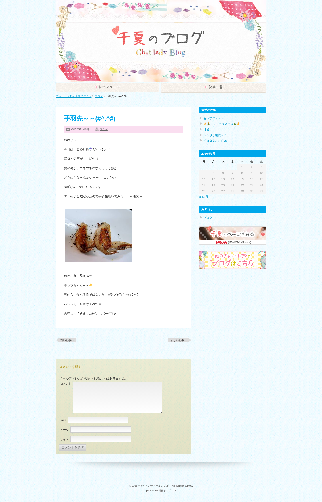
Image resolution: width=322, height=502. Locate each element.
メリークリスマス (222, 124)
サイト (64, 439)
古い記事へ (67, 340)
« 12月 (203, 197)
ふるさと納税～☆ (215, 135)
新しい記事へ (179, 340)
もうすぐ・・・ (213, 118)
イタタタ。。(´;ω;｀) (217, 140)
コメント (65, 383)
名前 (63, 420)
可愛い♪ (208, 129)
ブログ (104, 129)
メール (64, 429)
